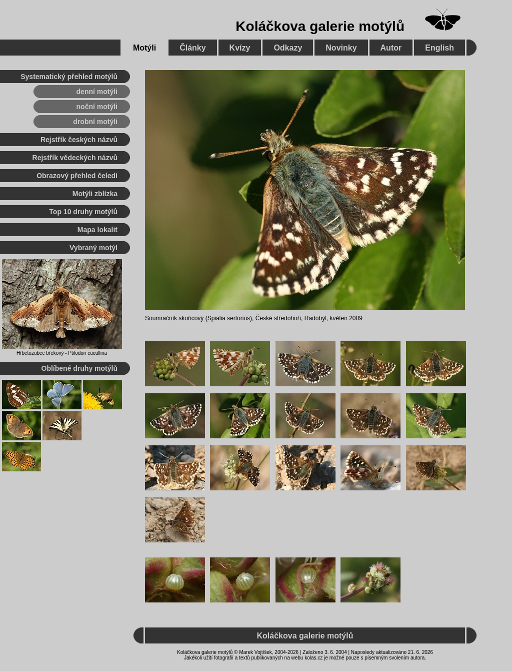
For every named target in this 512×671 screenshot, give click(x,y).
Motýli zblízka (95, 194)
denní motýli (97, 92)
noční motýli (97, 107)
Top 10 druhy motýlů (83, 212)
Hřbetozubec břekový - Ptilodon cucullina (61, 353)
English (439, 48)
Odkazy (288, 48)
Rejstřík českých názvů (79, 140)
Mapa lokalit (98, 230)
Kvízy (240, 48)
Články (193, 48)
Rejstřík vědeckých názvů (75, 158)
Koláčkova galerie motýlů (320, 26)
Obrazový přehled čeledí (77, 176)
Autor (391, 48)
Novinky (341, 48)
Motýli (144, 48)
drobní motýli (95, 122)
